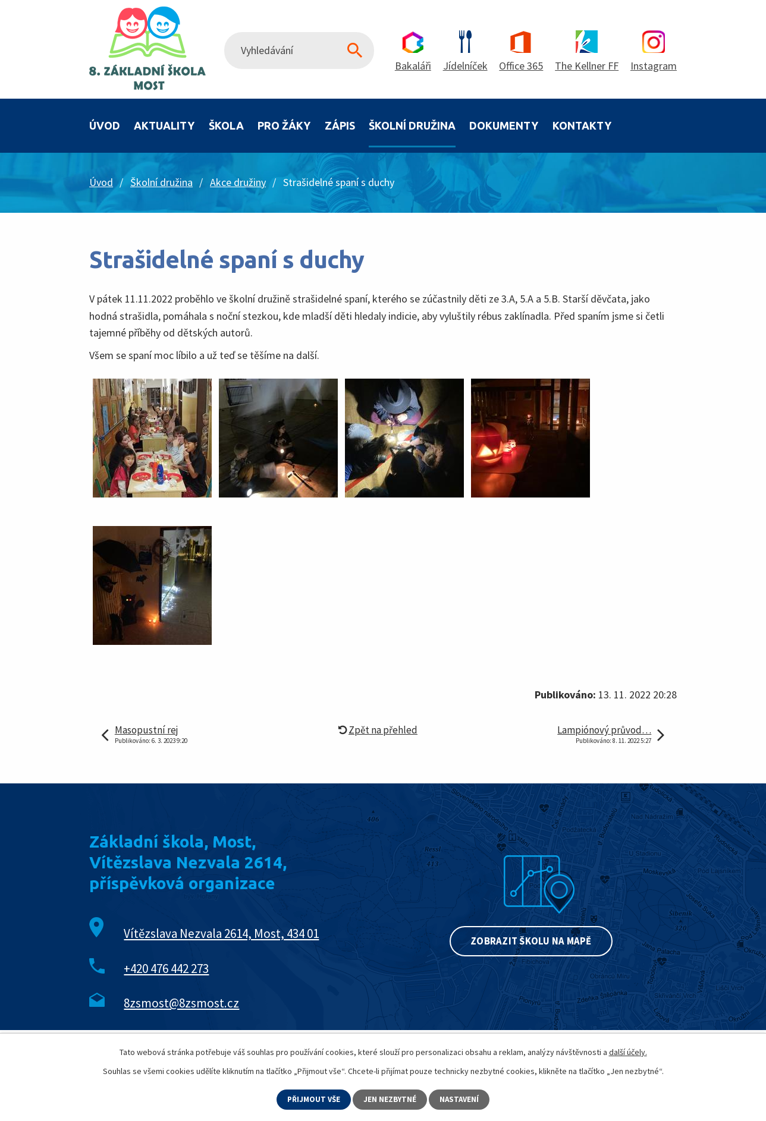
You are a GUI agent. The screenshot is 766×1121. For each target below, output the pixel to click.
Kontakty (581, 125)
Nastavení (461, 1099)
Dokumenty (503, 125)
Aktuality (164, 125)
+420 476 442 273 (166, 969)
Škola (226, 125)
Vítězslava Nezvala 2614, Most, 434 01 (221, 933)
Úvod (104, 125)
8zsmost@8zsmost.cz (181, 1003)
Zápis (340, 125)
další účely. (628, 1051)
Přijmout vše (312, 1099)
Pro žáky (284, 125)
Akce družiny (238, 182)
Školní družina (412, 125)
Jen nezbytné (390, 1099)
